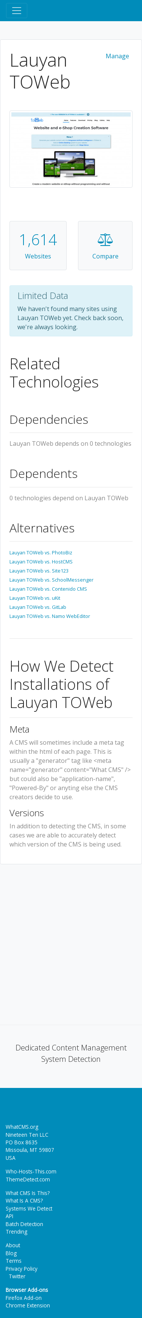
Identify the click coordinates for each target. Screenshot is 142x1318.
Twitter (15, 1276)
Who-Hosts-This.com (31, 1171)
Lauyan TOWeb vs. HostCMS (41, 561)
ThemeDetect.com (28, 1179)
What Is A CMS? (24, 1200)
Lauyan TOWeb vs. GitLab (37, 607)
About (13, 1245)
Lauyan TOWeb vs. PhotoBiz (40, 552)
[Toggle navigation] (16, 10)
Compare (105, 256)
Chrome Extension (28, 1305)
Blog (11, 1253)
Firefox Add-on (24, 1297)
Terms (14, 1260)
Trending (16, 1231)
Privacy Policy (21, 1268)
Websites (38, 256)
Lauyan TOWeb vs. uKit (34, 597)
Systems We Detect (29, 1208)
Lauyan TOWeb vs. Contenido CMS (48, 588)
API (9, 1216)
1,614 (38, 239)
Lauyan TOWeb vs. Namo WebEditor (49, 616)
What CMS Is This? (28, 1193)
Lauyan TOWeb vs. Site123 (39, 570)
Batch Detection (24, 1224)
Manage (117, 56)
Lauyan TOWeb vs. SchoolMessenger (51, 579)
